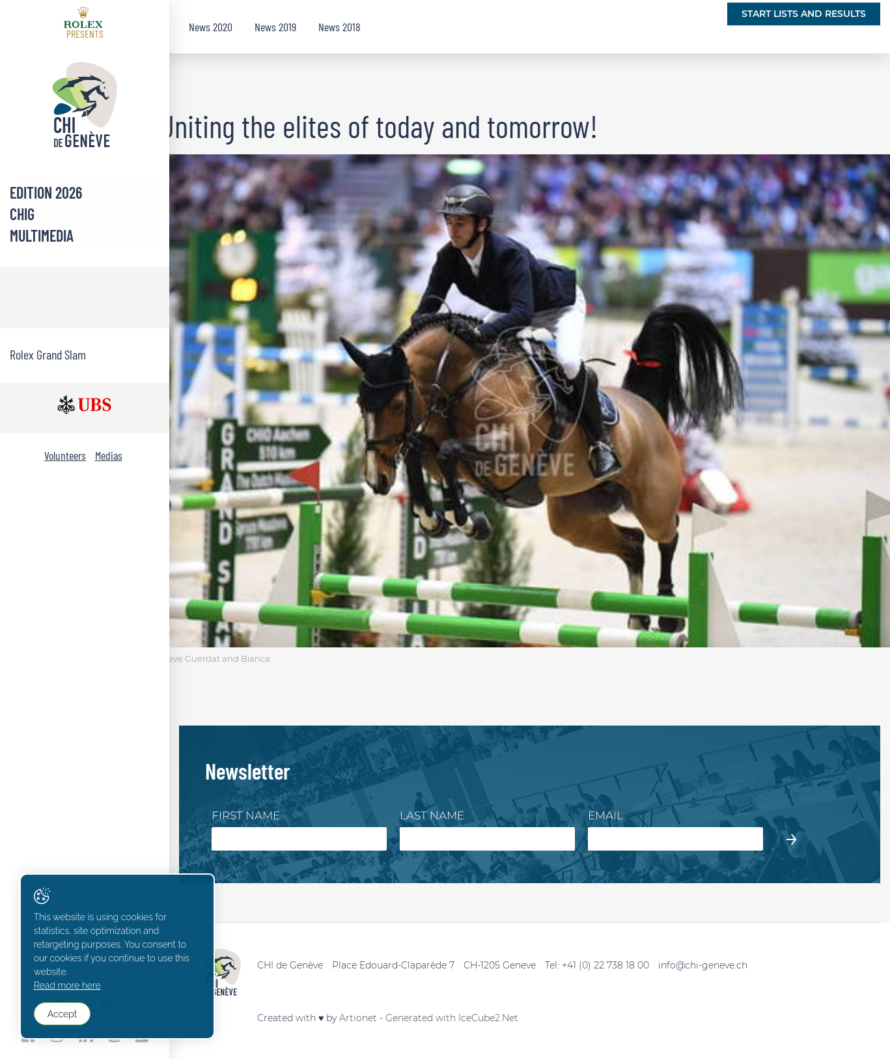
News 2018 (339, 27)
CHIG (22, 214)
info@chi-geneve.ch (702, 965)
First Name (246, 815)
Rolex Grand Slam (48, 354)
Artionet (358, 1018)
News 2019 (275, 27)
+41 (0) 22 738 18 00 (605, 965)
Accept (62, 1014)
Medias (108, 455)
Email (605, 815)
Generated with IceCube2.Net (451, 1018)
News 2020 (210, 27)
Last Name (432, 815)
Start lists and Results (804, 14)
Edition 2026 (46, 192)
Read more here (67, 986)
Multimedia (42, 235)
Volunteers (65, 455)
